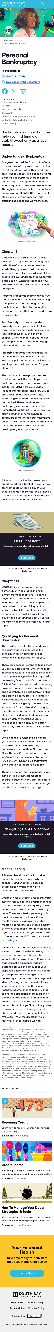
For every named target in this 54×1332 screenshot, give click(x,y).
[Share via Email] (23, 91)
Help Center (18, 1302)
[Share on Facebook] (5, 91)
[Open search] (43, 4)
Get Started (27, 558)
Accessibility (35, 1302)
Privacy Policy (36, 1308)
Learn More (27, 1273)
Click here (11, 568)
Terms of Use (17, 1308)
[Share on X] (14, 92)
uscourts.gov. (10, 940)
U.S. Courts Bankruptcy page (24, 787)
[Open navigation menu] (50, 4)
